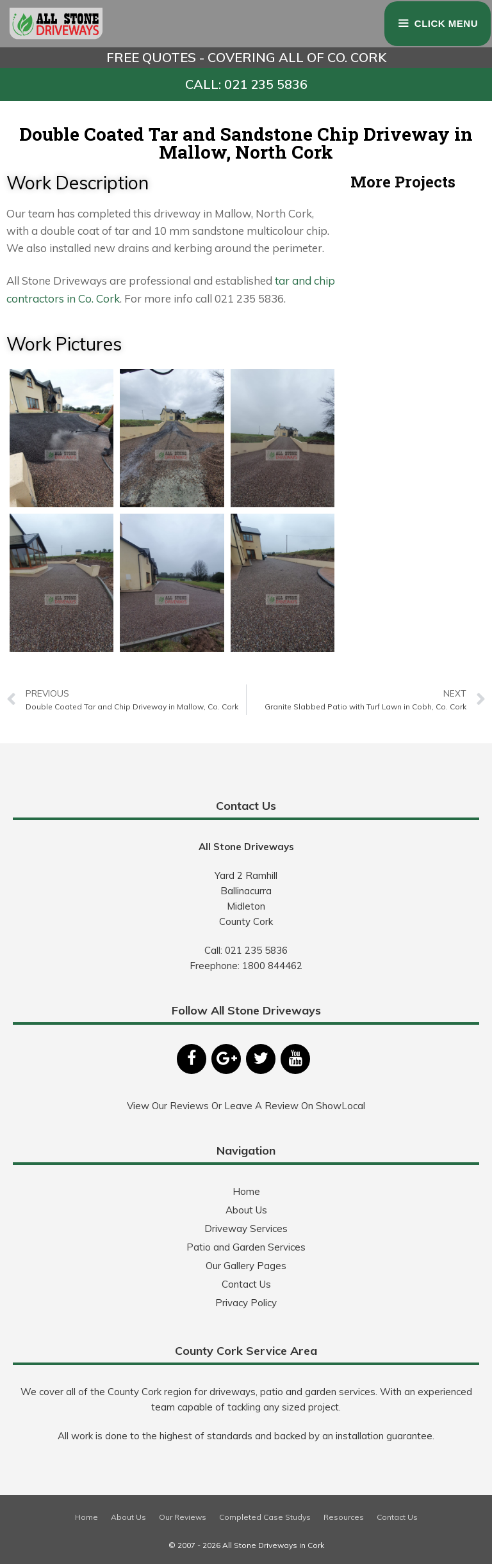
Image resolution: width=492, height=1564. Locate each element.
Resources (344, 1517)
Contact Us (246, 1284)
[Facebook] (191, 1059)
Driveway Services (246, 1228)
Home (246, 1191)
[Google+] (226, 1059)
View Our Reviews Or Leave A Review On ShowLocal (246, 1106)
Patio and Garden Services (246, 1247)
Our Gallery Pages (246, 1266)
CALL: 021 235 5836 (246, 84)
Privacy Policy (246, 1303)
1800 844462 (272, 966)
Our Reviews (182, 1517)
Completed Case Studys (265, 1517)
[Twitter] (260, 1059)
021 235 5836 (256, 950)
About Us (246, 1210)
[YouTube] (295, 1059)
